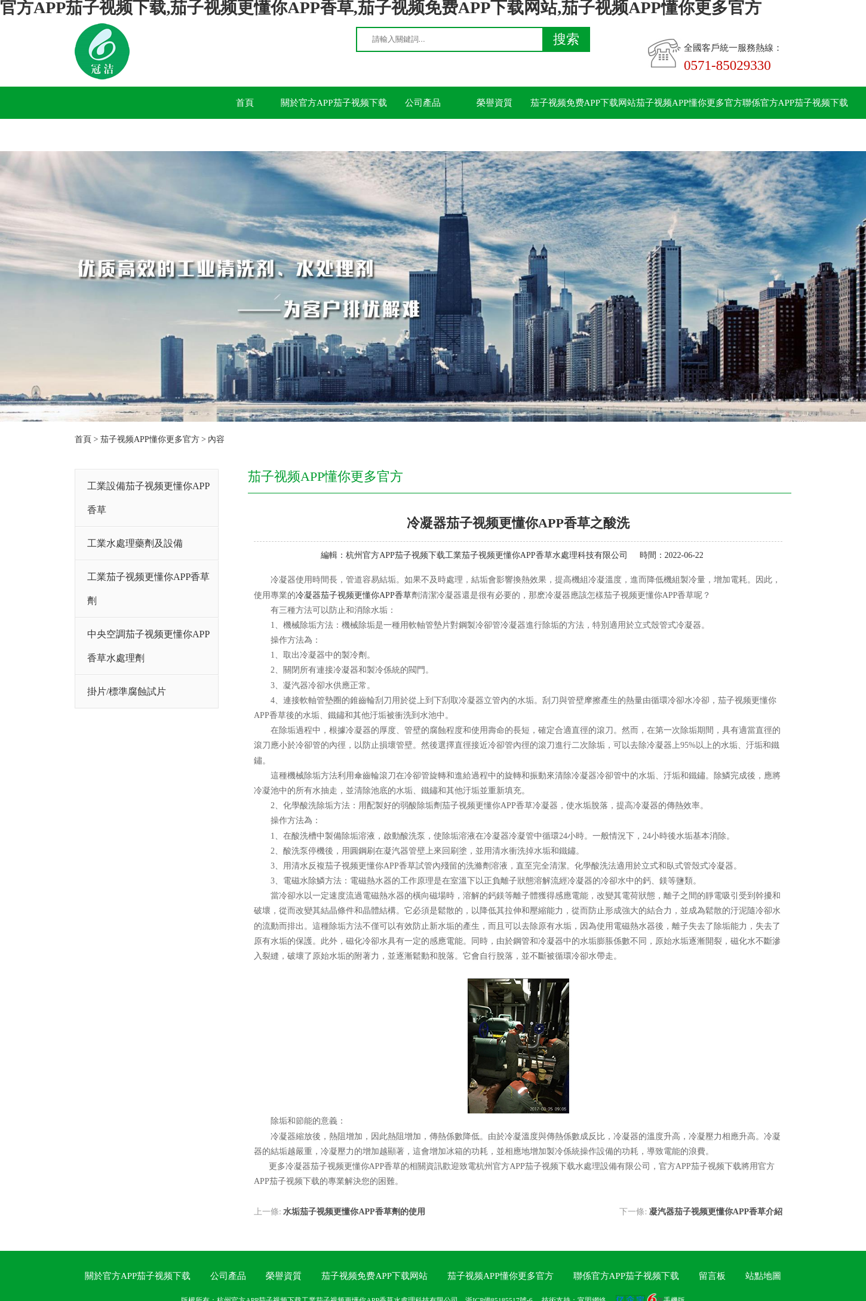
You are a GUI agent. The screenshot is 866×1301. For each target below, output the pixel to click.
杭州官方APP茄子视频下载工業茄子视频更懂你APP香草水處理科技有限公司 (486, 555)
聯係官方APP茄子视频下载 (795, 103)
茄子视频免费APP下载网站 (583, 103)
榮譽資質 (494, 103)
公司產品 (423, 103)
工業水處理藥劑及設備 (135, 543)
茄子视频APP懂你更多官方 (689, 103)
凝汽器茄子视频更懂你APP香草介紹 (715, 1211)
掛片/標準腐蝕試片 (126, 691)
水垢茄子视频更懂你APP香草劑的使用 (354, 1211)
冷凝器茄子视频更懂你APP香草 (353, 595)
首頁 (245, 103)
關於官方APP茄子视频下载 (334, 103)
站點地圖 (763, 1276)
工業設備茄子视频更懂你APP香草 (148, 498)
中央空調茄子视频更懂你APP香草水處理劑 (148, 646)
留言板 (245, 135)
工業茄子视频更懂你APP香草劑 (148, 589)
